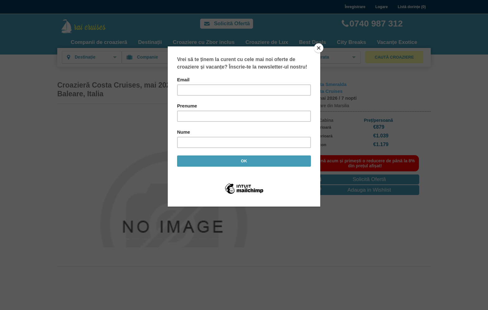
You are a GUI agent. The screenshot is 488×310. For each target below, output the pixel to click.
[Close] (318, 48)
